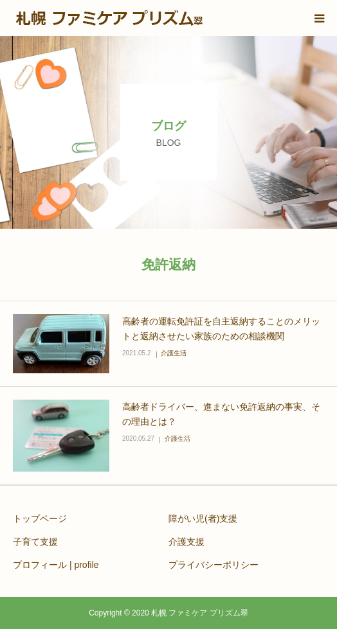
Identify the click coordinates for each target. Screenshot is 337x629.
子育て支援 (35, 541)
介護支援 (186, 541)
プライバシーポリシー (213, 565)
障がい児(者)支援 (202, 518)
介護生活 (174, 353)
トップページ (40, 518)
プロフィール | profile (56, 565)
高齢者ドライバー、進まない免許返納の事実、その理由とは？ (221, 414)
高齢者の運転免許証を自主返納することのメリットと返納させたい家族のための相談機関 (221, 329)
